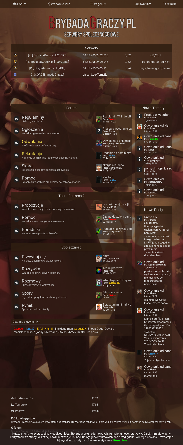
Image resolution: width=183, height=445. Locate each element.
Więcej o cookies (146, 437)
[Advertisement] (91, 90)
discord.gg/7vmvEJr (95, 74)
